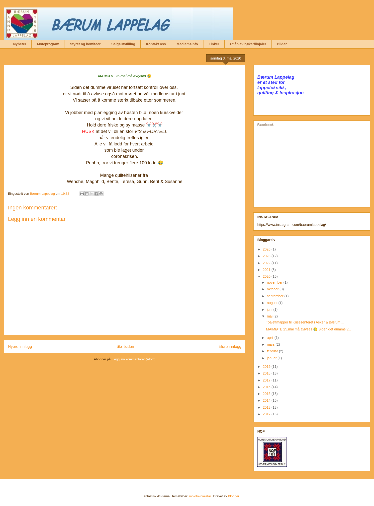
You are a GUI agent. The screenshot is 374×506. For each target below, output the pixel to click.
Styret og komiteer (85, 44)
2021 (267, 270)
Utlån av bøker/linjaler (248, 44)
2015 (267, 394)
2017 (267, 380)
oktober (273, 289)
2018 (267, 373)
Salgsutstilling (123, 44)
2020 (267, 276)
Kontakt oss (156, 44)
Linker (214, 44)
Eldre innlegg (230, 346)
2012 (267, 414)
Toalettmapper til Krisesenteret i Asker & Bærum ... (305, 322)
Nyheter (19, 44)
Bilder (282, 44)
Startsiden (125, 346)
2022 (267, 263)
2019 (267, 367)
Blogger (233, 496)
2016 (267, 387)
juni (270, 310)
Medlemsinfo (187, 44)
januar (272, 358)
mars (271, 344)
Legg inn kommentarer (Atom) (134, 359)
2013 (267, 407)
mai (270, 316)
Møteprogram (48, 44)
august (272, 303)
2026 (267, 249)
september (275, 296)
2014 (267, 400)
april (270, 338)
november (275, 282)
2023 (267, 256)
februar (273, 351)
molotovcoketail (200, 496)
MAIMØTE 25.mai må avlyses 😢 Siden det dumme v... (308, 329)
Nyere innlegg (20, 346)
